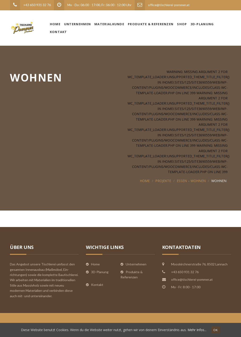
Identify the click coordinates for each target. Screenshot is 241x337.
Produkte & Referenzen (150, 24)
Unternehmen (77, 24)
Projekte (163, 181)
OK (215, 330)
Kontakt (58, 32)
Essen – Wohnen (191, 181)
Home (55, 24)
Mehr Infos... (197, 330)
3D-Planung (202, 24)
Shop (182, 24)
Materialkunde (109, 24)
